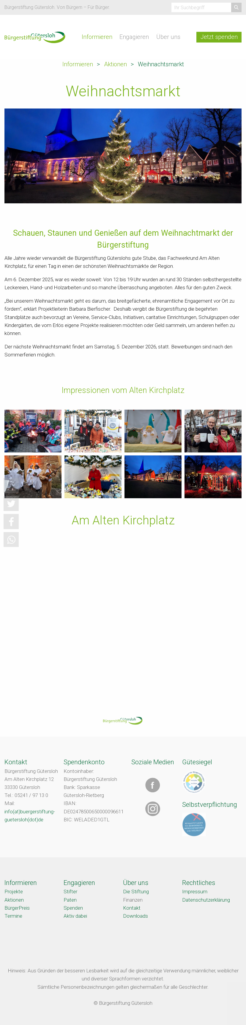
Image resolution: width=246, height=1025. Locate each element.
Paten (70, 900)
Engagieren (134, 37)
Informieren (97, 37)
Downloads (135, 916)
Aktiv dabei (75, 916)
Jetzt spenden (219, 37)
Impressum (194, 891)
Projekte (13, 891)
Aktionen (115, 64)
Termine (13, 916)
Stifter (70, 891)
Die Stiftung (136, 891)
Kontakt (132, 908)
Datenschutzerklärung (206, 900)
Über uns (168, 37)
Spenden (73, 908)
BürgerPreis (17, 908)
